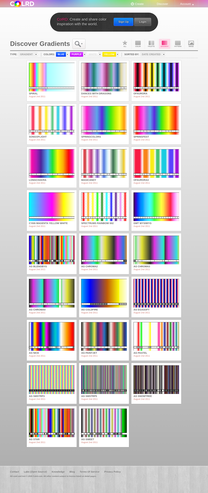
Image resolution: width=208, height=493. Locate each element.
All (124, 44)
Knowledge (58, 471)
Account (185, 4)
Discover (162, 4)
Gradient (164, 44)
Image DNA (191, 44)
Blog (72, 471)
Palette (151, 44)
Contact (14, 471)
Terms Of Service (89, 471)
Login (142, 21)
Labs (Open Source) (35, 471)
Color (138, 44)
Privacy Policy (112, 471)
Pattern (178, 44)
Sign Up (123, 21)
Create (139, 4)
